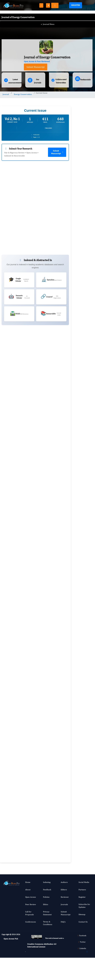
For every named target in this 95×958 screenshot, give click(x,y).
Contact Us (83, 922)
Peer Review (30, 904)
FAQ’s (63, 922)
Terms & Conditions (47, 923)
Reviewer (65, 897)
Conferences (30, 922)
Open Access (30, 897)
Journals (64, 904)
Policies (46, 897)
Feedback (47, 889)
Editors (64, 889)
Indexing (46, 882)
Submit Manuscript (35, 67)
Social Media (84, 882)
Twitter (82, 942)
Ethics (45, 904)
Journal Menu (47, 19)
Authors (64, 882)
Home (27, 882)
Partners (82, 889)
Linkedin (81, 948)
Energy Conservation (23, 94)
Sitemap (82, 914)
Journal (6, 94)
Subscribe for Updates (84, 905)
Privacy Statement (47, 913)
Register (75, 5)
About (27, 889)
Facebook (81, 936)
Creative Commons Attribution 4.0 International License (41, 945)
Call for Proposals (29, 913)
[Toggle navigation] (55, 5)
